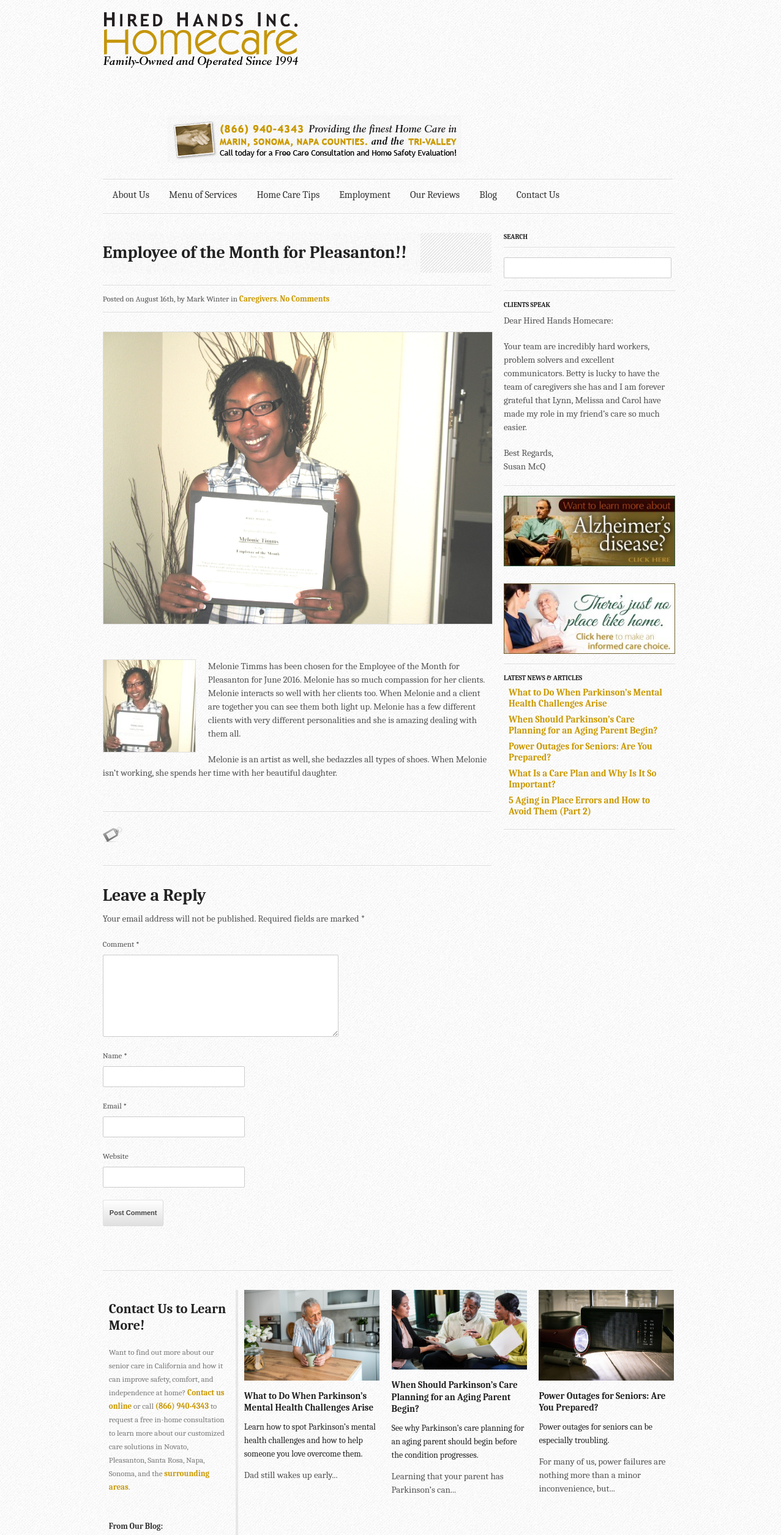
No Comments (304, 202)
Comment (121, 836)
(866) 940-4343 (182, 1297)
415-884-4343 (320, 1476)
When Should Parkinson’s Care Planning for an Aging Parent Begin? (586, 628)
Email (115, 997)
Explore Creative (545, 1490)
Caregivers (258, 202)
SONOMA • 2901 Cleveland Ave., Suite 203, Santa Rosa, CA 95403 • (217, 1503)
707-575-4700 (354, 1503)
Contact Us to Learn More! (148, 1209)
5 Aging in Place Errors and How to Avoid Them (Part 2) (582, 709)
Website (116, 1048)
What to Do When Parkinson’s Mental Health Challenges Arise (588, 601)
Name (115, 947)
